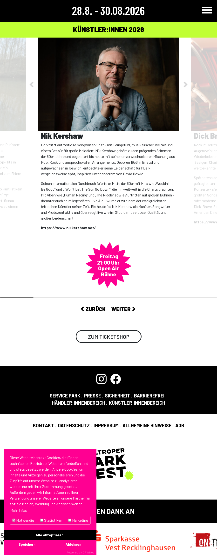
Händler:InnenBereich (78, 403)
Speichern (27, 544)
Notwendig (23, 520)
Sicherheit (117, 395)
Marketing (78, 520)
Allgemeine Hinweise (146, 425)
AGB (179, 425)
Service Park (65, 395)
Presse (92, 395)
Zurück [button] (93, 309)
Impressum (106, 425)
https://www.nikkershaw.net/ (68, 227)
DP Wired (88, 552)
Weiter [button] (123, 309)
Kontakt (43, 425)
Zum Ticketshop (108, 336)
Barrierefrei (149, 395)
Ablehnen (73, 544)
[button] (32, 84)
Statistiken (51, 520)
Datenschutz (74, 425)
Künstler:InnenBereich (137, 403)
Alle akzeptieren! (50, 535)
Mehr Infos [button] (18, 510)
